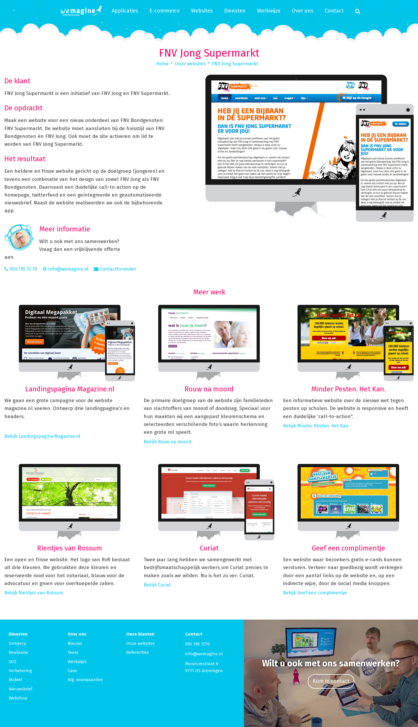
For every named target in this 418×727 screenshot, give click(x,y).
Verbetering (20, 670)
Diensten (235, 11)
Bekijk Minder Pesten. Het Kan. (316, 426)
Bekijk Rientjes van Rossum (33, 592)
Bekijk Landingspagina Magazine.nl (42, 436)
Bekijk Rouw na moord (167, 442)
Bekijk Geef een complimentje (315, 592)
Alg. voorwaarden (85, 679)
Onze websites (190, 63)
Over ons (303, 11)
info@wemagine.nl (204, 653)
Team (73, 652)
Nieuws (75, 643)
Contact (334, 11)
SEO (12, 661)
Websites (202, 11)
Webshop (18, 698)
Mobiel (15, 679)
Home (162, 63)
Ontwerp (17, 643)
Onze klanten (140, 634)
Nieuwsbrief (20, 689)
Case (72, 670)
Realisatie (18, 652)
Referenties (137, 652)
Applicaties (125, 11)
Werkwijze (268, 11)
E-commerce (164, 11)
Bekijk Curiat (157, 585)
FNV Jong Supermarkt (235, 63)
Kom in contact (331, 681)
